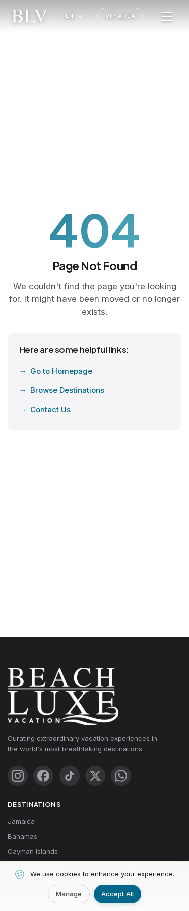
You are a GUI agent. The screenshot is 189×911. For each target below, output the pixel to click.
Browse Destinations (67, 390)
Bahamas (22, 836)
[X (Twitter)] (95, 776)
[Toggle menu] (167, 16)
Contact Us (50, 409)
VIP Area (120, 15)
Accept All (117, 894)
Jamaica (21, 821)
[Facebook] (43, 776)
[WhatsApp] (121, 776)
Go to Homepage (61, 371)
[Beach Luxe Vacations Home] (29, 16)
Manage (69, 894)
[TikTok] (69, 776)
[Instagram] (18, 776)
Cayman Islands (33, 851)
